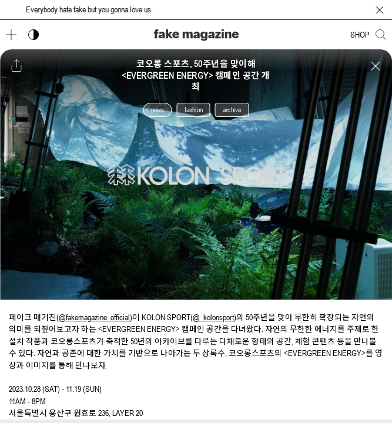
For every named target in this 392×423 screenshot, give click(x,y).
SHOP (360, 34)
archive (232, 110)
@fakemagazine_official (94, 317)
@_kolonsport (213, 317)
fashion (194, 110)
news (158, 110)
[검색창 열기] (381, 34)
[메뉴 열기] (11, 34)
